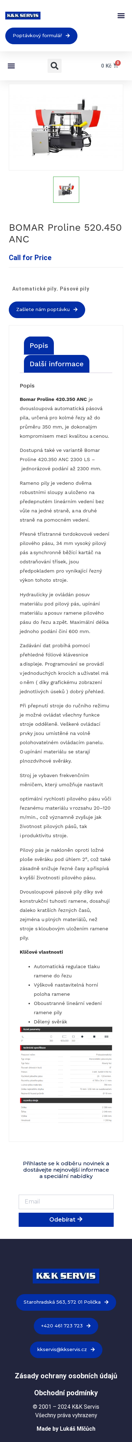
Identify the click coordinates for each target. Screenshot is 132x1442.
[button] (121, 16)
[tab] (39, 345)
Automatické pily (34, 289)
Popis (39, 345)
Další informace (57, 364)
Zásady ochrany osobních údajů (66, 1376)
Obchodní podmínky (66, 1393)
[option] (66, 127)
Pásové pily (74, 289)
